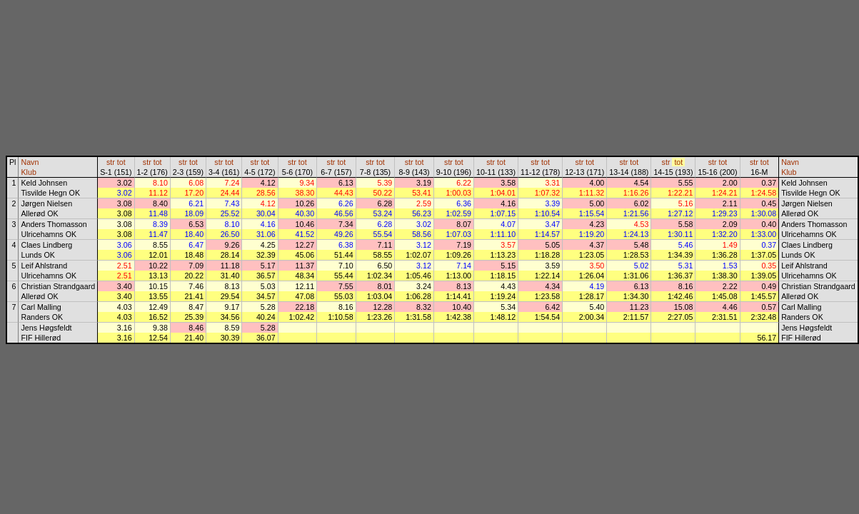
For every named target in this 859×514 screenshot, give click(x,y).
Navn (30, 162)
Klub (28, 172)
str (110, 162)
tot (121, 162)
